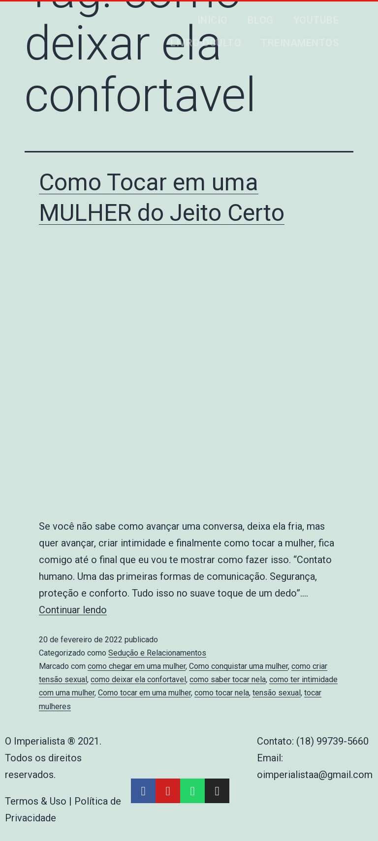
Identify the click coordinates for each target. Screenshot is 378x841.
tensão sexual (276, 692)
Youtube (316, 20)
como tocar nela (221, 692)
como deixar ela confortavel (138, 679)
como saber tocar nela (227, 679)
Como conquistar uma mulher (238, 666)
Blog (261, 20)
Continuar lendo (73, 610)
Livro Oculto (205, 43)
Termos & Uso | (39, 801)
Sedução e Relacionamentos (157, 653)
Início (212, 20)
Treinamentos (300, 43)
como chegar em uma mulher (137, 666)
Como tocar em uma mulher (144, 692)
